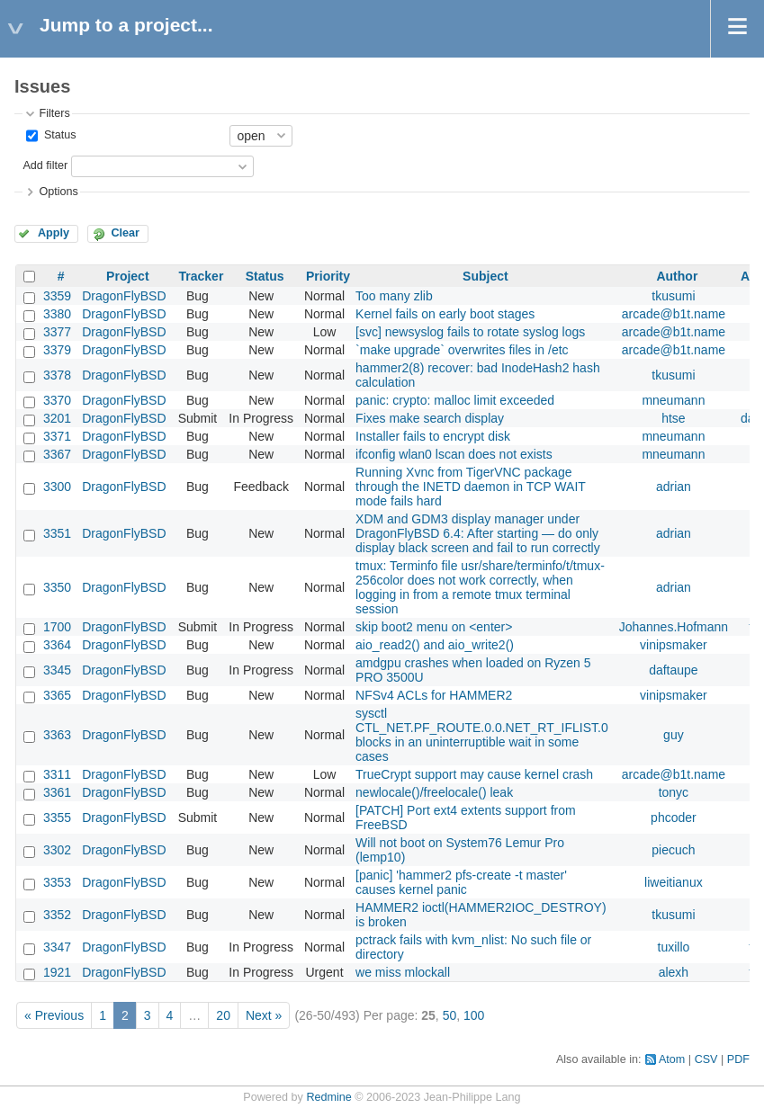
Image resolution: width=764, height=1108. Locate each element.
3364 (57, 645)
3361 (57, 792)
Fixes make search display (429, 418)
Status (58, 135)
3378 (57, 375)
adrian (673, 486)
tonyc (673, 792)
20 (223, 1015)
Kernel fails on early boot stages (445, 314)
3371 (57, 436)
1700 (57, 627)
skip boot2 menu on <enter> (433, 627)
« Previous (54, 1015)
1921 (57, 972)
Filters (54, 113)
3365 (57, 695)
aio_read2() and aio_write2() (434, 645)
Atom (672, 1059)
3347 (57, 947)
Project (127, 276)
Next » (264, 1015)
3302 (57, 850)
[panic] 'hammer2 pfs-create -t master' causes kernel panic (461, 882)
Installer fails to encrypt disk (432, 436)
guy (673, 735)
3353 (57, 882)
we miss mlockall (402, 972)
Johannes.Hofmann (673, 627)
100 (473, 1015)
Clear (125, 233)
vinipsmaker (673, 645)
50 (450, 1015)
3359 (57, 296)
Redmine (328, 1097)
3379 (57, 350)
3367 (57, 454)
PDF (738, 1059)
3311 (57, 774)
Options (58, 191)
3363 (57, 735)
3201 (57, 418)
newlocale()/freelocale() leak (434, 792)
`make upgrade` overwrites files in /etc (462, 350)
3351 (57, 533)
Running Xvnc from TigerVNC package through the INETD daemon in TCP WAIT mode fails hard (470, 486)
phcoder (674, 817)
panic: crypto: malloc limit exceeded (454, 400)
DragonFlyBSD (124, 296)
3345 (57, 670)
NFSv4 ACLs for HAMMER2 (433, 695)
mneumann (673, 400)
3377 (57, 332)
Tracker (201, 276)
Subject (485, 276)
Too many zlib (394, 296)
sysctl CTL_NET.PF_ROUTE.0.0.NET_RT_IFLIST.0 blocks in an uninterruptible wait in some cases (481, 735)
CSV (706, 1059)
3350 (57, 587)
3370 (57, 400)
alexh (673, 972)
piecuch (673, 850)
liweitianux (673, 882)
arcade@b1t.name (673, 314)
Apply (53, 233)
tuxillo (674, 947)
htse (673, 418)
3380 (57, 314)
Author (676, 276)
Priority (328, 276)
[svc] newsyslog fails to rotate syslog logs (470, 332)
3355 (57, 817)
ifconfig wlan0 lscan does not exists (454, 454)
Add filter (44, 165)
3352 (57, 914)
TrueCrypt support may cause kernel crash (474, 774)
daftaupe (673, 670)
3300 (57, 486)
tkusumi (673, 296)
